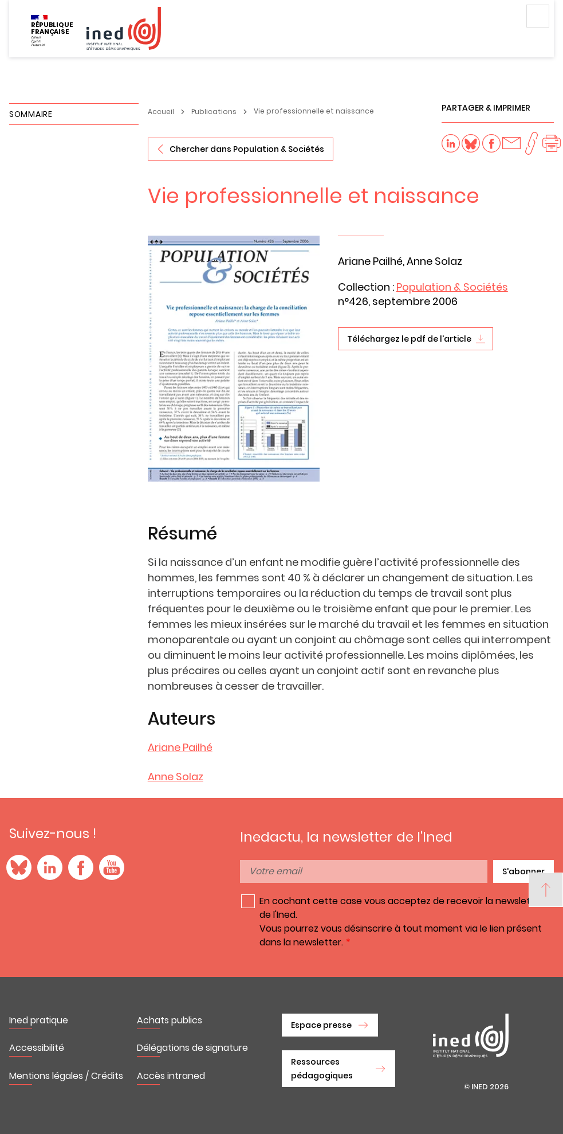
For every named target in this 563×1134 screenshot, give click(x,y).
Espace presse (321, 1025)
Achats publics (169, 1020)
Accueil (161, 111)
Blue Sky (19, 867)
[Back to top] (546, 890)
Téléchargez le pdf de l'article (409, 339)
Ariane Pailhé (180, 747)
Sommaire (31, 114)
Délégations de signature (192, 1047)
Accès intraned (171, 1075)
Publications (214, 111)
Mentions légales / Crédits (66, 1075)
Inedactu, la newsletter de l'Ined (346, 837)
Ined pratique (38, 1020)
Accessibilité (36, 1047)
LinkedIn (50, 867)
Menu (537, 16)
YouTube (111, 867)
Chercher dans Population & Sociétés (247, 149)
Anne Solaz (175, 776)
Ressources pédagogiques (322, 1068)
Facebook (80, 867)
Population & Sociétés (452, 287)
